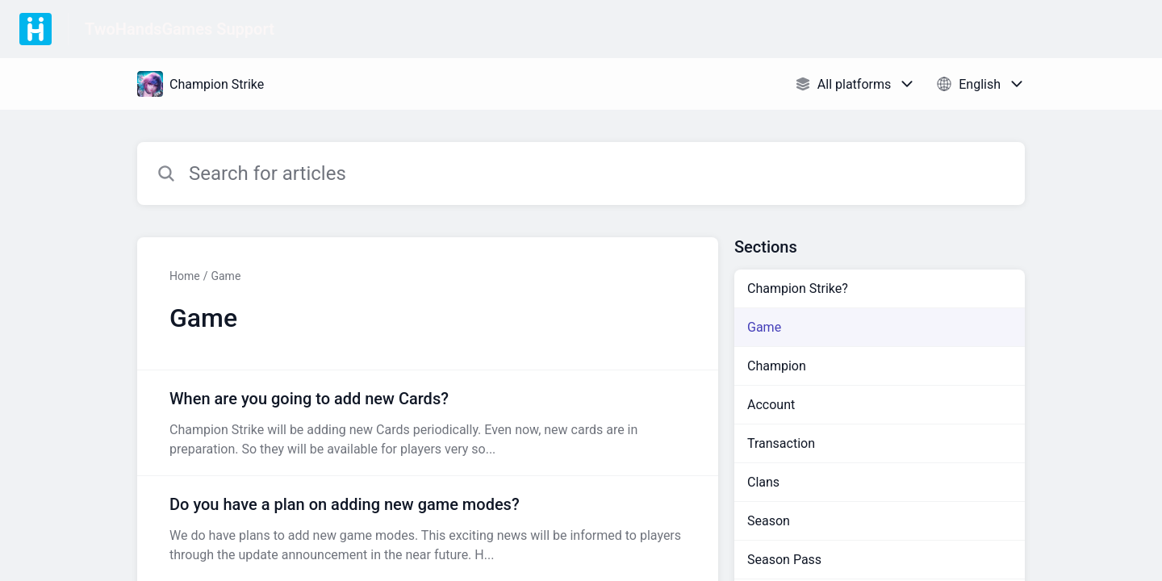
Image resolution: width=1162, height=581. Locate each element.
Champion (776, 366)
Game (225, 276)
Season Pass (784, 559)
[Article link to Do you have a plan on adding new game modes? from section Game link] (427, 528)
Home (184, 276)
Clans (763, 482)
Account (771, 404)
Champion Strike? (797, 288)
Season (768, 521)
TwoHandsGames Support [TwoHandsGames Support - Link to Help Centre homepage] (179, 29)
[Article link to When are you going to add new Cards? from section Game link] (427, 423)
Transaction (781, 443)
